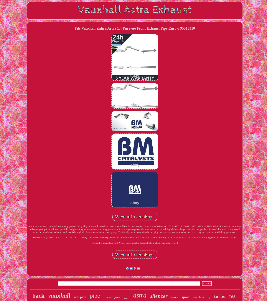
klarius (174, 297)
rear (233, 296)
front (117, 297)
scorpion (80, 297)
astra (139, 295)
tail (209, 298)
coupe (107, 297)
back (38, 295)
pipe (95, 295)
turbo (219, 296)
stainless (198, 297)
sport (185, 297)
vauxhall (59, 295)
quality (127, 298)
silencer (158, 296)
